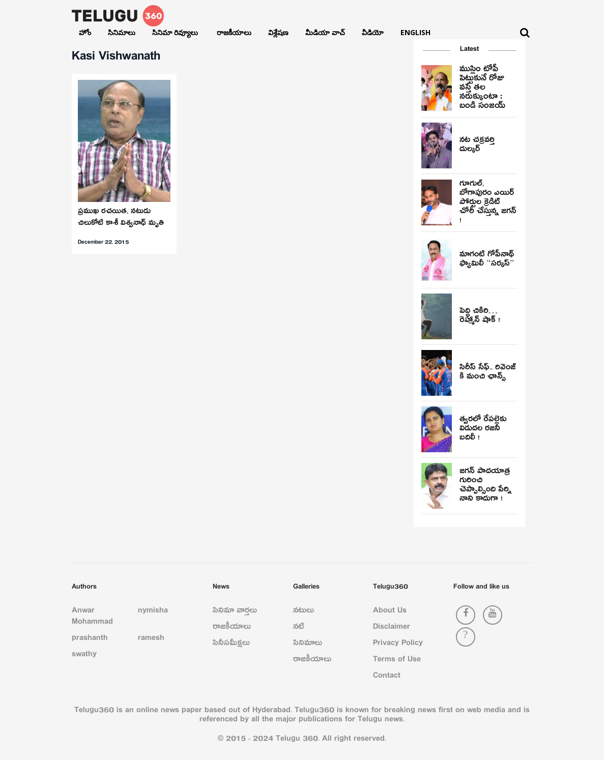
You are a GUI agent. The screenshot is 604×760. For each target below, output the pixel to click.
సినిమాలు (121, 32)
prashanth (90, 639)
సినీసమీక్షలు (231, 644)
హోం (85, 32)
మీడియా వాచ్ (325, 32)
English (415, 32)
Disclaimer (391, 628)
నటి (298, 628)
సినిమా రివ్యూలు (176, 32)
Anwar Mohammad (92, 617)
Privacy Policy (398, 644)
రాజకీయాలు (234, 32)
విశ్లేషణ (278, 32)
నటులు (303, 612)
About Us (390, 612)
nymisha (153, 612)
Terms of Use (397, 660)
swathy (84, 655)
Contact (386, 677)
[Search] (525, 32)
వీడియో (373, 32)
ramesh (151, 639)
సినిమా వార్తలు (235, 612)
